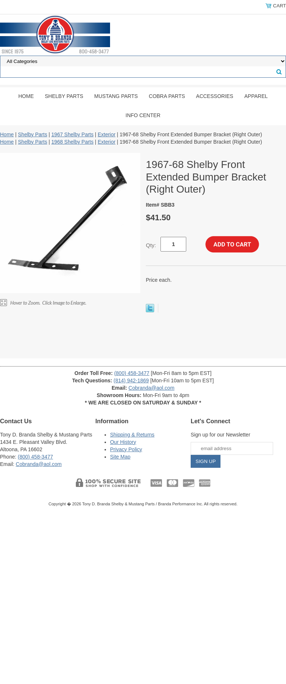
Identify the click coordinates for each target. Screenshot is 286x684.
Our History (123, 442)
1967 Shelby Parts (72, 134)
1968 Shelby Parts (72, 142)
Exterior (106, 134)
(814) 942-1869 (131, 380)
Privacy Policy (126, 449)
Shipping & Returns (132, 435)
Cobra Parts (167, 96)
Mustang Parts (116, 96)
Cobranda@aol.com (151, 388)
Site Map (120, 457)
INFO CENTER (143, 115)
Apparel (256, 96)
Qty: (151, 245)
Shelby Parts (64, 96)
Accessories (214, 96)
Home (26, 96)
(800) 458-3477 (131, 373)
